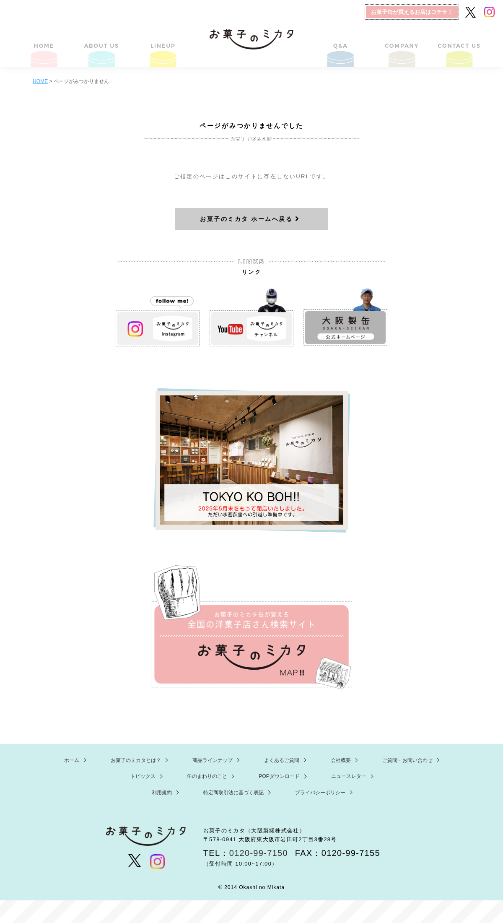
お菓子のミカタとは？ (103, 43)
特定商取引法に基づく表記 (233, 793)
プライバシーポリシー (320, 793)
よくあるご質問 (341, 43)
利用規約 (162, 793)
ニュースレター (348, 776)
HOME (44, 43)
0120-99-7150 (258, 853)
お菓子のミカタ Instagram (158, 317)
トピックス (143, 776)
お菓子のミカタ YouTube (251, 317)
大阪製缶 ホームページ (345, 317)
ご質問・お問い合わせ (458, 43)
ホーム (71, 760)
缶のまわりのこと (207, 776)
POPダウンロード (279, 776)
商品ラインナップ (161, 43)
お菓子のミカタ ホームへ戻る (246, 219)
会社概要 (400, 43)
